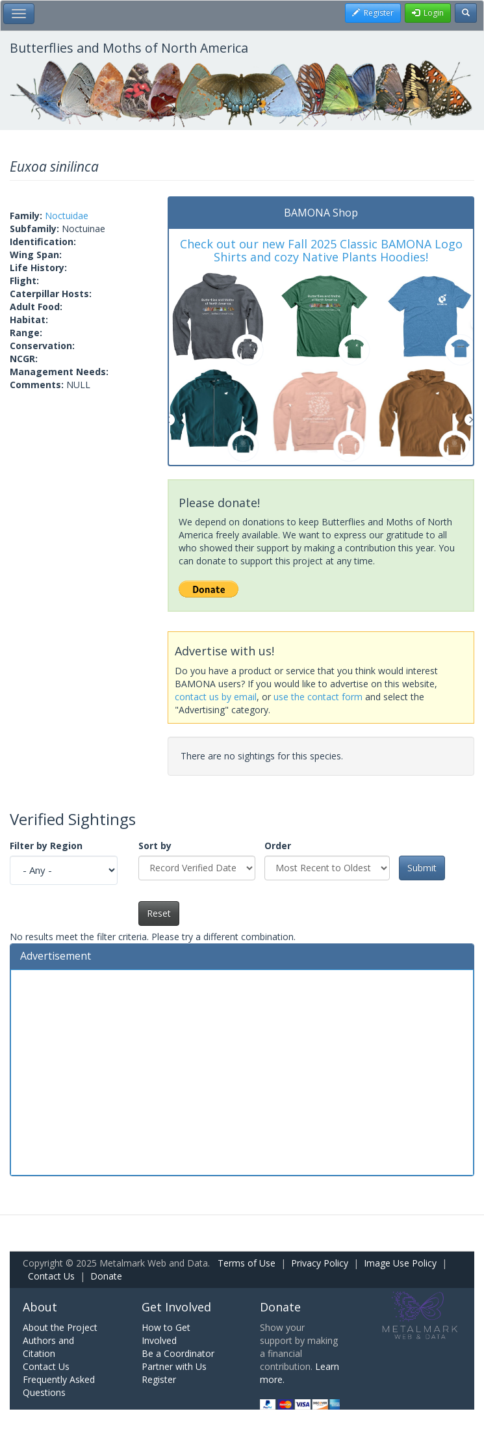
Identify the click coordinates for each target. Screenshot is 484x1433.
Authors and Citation (48, 1347)
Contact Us (51, 1276)
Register (159, 1379)
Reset (159, 913)
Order (277, 845)
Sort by (155, 845)
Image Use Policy (400, 1263)
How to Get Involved (166, 1334)
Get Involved (176, 1307)
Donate (106, 1276)
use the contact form (318, 696)
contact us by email (216, 696)
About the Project (60, 1327)
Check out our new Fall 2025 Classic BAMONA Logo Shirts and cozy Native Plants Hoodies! (321, 250)
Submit (422, 867)
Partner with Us (174, 1366)
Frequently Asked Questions (59, 1386)
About (40, 1307)
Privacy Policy (319, 1263)
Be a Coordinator (178, 1353)
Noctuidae (66, 215)
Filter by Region (46, 845)
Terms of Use (246, 1263)
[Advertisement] (242, 1071)
